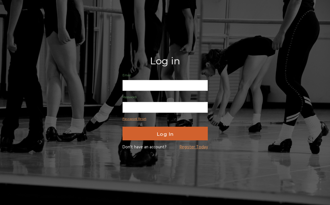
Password (129, 97)
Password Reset (134, 119)
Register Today (194, 147)
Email (127, 75)
